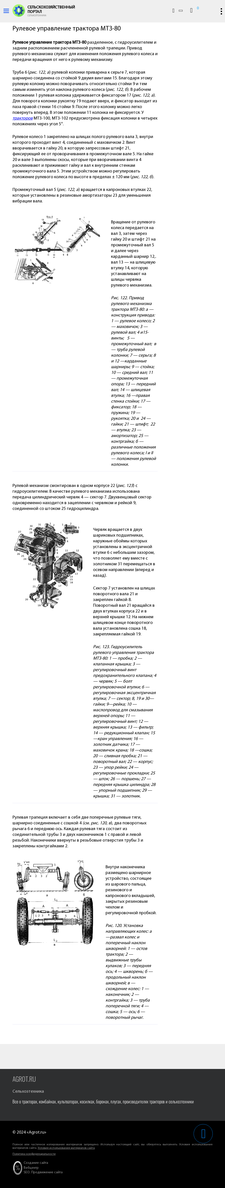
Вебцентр (31, 1168)
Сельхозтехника (36, 15)
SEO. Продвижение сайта (43, 1172)
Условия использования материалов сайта (66, 1148)
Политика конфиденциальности (34, 1154)
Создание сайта (36, 1163)
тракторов (22, 118)
